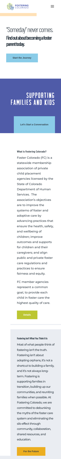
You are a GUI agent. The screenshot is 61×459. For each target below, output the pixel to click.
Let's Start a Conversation (34, 124)
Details (27, 314)
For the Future (31, 451)
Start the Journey (22, 57)
